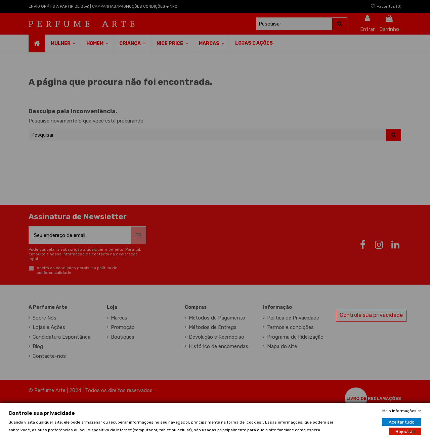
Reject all (405, 431)
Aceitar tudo (402, 421)
